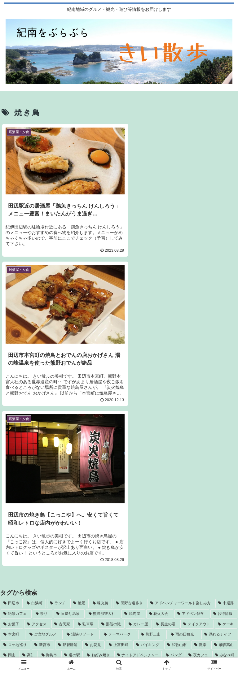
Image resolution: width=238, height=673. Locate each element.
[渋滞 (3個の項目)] (10, 511)
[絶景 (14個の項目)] (79, 449)
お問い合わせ (119, 651)
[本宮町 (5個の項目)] (13, 480)
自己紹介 (43, 642)
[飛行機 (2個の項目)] (150, 511)
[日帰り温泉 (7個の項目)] (69, 459)
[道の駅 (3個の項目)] (72, 501)
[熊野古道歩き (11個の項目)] (129, 449)
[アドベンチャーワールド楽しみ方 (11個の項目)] (181, 449)
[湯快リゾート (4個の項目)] (82, 480)
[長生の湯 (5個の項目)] (166, 470)
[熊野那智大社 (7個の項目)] (103, 459)
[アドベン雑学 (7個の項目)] (191, 459)
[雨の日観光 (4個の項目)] (184, 480)
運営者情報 (119, 642)
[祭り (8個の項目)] (43, 459)
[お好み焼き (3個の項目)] (98, 501)
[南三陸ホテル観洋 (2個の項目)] (117, 511)
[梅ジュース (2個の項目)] (119, 522)
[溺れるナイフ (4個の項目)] (219, 480)
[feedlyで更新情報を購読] (178, 564)
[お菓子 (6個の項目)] (12, 470)
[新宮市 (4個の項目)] (43, 491)
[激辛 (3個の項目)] (201, 491)
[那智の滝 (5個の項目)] (112, 470)
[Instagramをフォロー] (59, 564)
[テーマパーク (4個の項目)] (119, 480)
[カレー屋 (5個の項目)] (139, 470)
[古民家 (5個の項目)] (62, 470)
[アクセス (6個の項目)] (37, 470)
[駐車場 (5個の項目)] (86, 470)
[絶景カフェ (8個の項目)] (16, 459)
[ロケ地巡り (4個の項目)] (15, 491)
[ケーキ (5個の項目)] (226, 470)
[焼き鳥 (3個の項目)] (32, 511)
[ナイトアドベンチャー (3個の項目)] (138, 501)
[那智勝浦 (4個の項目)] (68, 491)
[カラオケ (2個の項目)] (82, 511)
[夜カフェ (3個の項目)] (198, 501)
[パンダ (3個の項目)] (173, 501)
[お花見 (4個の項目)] (93, 491)
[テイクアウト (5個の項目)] (197, 470)
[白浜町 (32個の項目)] (35, 449)
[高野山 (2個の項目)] (226, 511)
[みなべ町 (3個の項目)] (224, 501)
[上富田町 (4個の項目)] (119, 491)
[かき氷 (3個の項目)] (56, 511)
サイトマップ (195, 642)
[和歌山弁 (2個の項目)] (176, 511)
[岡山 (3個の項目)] (9, 501)
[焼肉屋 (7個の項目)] (133, 459)
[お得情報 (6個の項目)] (224, 459)
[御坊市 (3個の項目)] (49, 501)
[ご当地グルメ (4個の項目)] (45, 480)
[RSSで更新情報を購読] (119, 581)
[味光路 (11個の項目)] (101, 449)
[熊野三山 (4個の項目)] (152, 480)
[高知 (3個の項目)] (28, 501)
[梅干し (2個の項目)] (202, 511)
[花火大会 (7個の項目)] (160, 459)
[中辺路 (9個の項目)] (226, 449)
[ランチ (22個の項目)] (58, 449)
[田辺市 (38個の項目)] (12, 449)
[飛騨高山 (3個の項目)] (224, 491)
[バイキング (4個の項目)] (148, 491)
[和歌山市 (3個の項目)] (177, 491)
